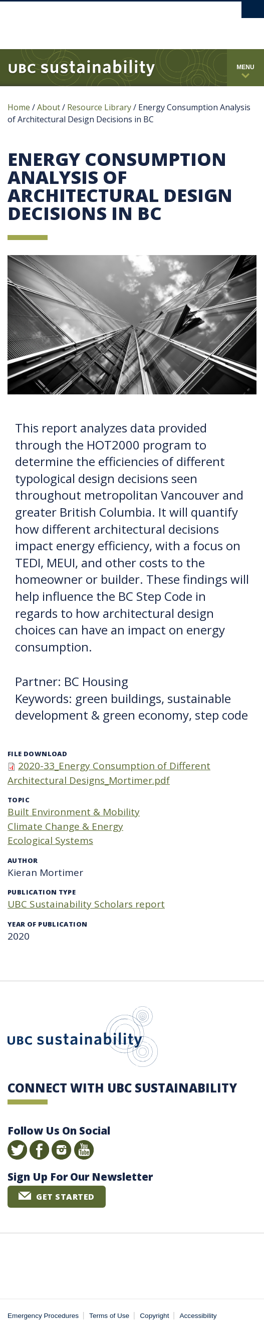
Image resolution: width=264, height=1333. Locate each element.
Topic (19, 799)
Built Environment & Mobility (74, 811)
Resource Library (100, 107)
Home (19, 107)
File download (37, 753)
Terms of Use (109, 1315)
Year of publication (47, 924)
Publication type (42, 892)
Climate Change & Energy (65, 826)
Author (23, 860)
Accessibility (198, 1315)
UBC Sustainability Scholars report (86, 904)
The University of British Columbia (101, 21)
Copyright (154, 1315)
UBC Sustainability (83, 1038)
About (48, 107)
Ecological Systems (50, 840)
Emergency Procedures (43, 1315)
